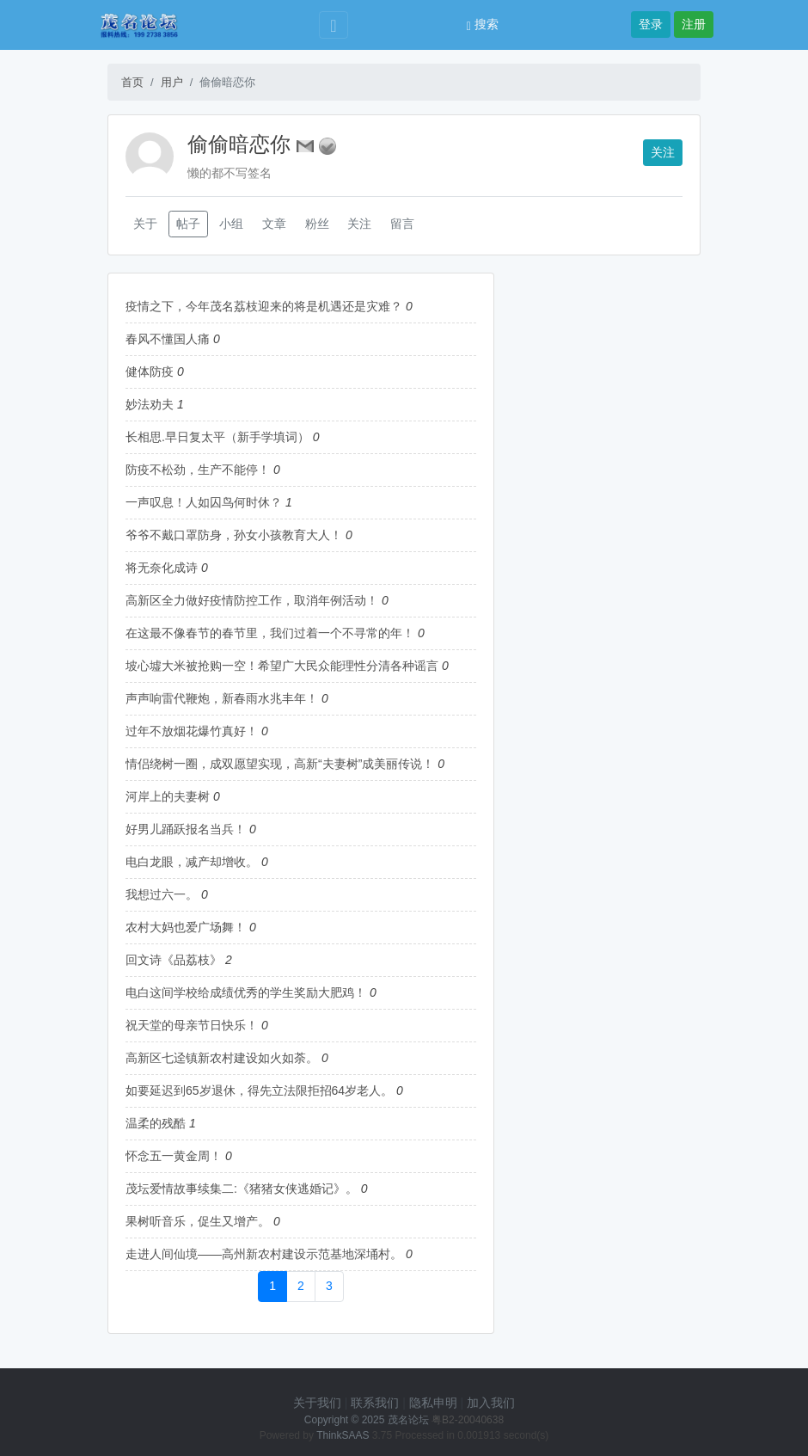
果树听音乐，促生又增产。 (197, 1221)
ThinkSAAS (342, 1435)
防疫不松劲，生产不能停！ (197, 469)
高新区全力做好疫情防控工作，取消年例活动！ (251, 600)
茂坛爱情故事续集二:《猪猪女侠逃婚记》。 (241, 1188)
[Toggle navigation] (333, 25)
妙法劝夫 (149, 404)
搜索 (483, 24)
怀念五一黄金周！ (173, 1156)
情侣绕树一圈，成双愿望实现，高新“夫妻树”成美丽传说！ (279, 764)
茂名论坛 (408, 1420)
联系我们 (375, 1403)
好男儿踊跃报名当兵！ (185, 829)
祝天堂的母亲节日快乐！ (191, 1025)
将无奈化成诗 (161, 567)
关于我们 (317, 1403)
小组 (231, 223)
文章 (274, 223)
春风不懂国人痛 (167, 339)
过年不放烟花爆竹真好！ (191, 731)
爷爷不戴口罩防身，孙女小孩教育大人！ (233, 535)
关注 (663, 152)
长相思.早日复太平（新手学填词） (217, 437)
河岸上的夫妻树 (167, 796)
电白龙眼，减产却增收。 (191, 862)
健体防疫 (149, 371)
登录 (651, 24)
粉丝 (317, 223)
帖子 (188, 223)
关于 (145, 223)
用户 (172, 82)
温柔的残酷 (155, 1123)
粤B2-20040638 (468, 1420)
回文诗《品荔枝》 (173, 960)
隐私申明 (433, 1403)
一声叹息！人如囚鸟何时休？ (203, 502)
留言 (402, 223)
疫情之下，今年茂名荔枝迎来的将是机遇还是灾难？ (263, 306)
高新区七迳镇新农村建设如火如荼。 (221, 1058)
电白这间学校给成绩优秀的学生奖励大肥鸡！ (245, 992)
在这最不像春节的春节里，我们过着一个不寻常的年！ (269, 633)
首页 (132, 82)
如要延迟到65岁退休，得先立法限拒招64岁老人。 (259, 1090)
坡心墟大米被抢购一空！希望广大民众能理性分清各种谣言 (281, 666)
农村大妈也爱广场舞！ (185, 927)
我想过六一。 (161, 894)
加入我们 (491, 1403)
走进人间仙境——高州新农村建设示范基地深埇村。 (263, 1254)
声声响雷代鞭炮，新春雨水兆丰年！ (221, 698)
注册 (694, 24)
